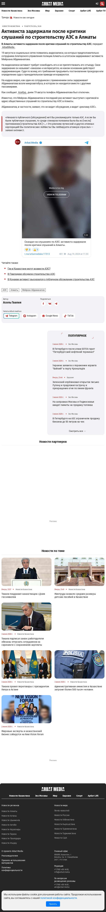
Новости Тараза (9, 834)
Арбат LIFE (85, 10)
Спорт (72, 10)
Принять (53, 904)
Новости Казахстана (12, 10)
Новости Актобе (9, 825)
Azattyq (22, 92)
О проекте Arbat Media (12, 851)
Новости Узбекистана (64, 819)
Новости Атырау (9, 843)
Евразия (59, 10)
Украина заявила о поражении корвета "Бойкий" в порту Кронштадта (75, 367)
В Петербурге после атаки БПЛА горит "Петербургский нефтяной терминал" (74, 350)
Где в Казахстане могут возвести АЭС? (29, 268)
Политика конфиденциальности (12, 869)
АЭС (5, 290)
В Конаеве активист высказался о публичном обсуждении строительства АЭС (51, 279)
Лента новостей (61, 810)
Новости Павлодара (11, 838)
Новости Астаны (9, 816)
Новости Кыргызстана (64, 824)
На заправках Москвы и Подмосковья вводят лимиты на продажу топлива (73, 403)
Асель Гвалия (12, 302)
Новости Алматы (9, 811)
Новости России (61, 815)
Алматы (14, 290)
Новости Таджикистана (65, 833)
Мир (47, 10)
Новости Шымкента (11, 820)
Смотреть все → (77, 431)
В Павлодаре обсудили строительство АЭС (31, 274)
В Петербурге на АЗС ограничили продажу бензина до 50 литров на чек (76, 420)
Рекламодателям (10, 855)
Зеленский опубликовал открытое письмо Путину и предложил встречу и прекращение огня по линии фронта (76, 385)
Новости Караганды (11, 829)
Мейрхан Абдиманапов (33, 290)
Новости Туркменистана (65, 829)
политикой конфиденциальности (58, 898)
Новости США (60, 838)
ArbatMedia (8, 47)
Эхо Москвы (34, 10)
